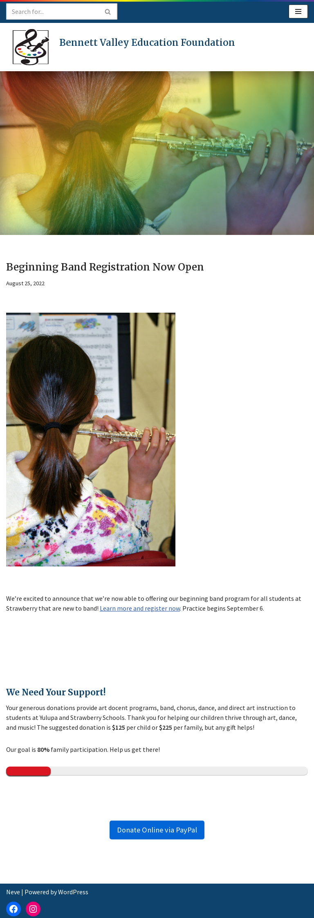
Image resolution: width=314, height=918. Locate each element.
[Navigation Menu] (298, 11)
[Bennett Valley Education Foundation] (120, 47)
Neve (13, 892)
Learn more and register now (140, 608)
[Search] (52, 11)
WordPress (73, 892)
